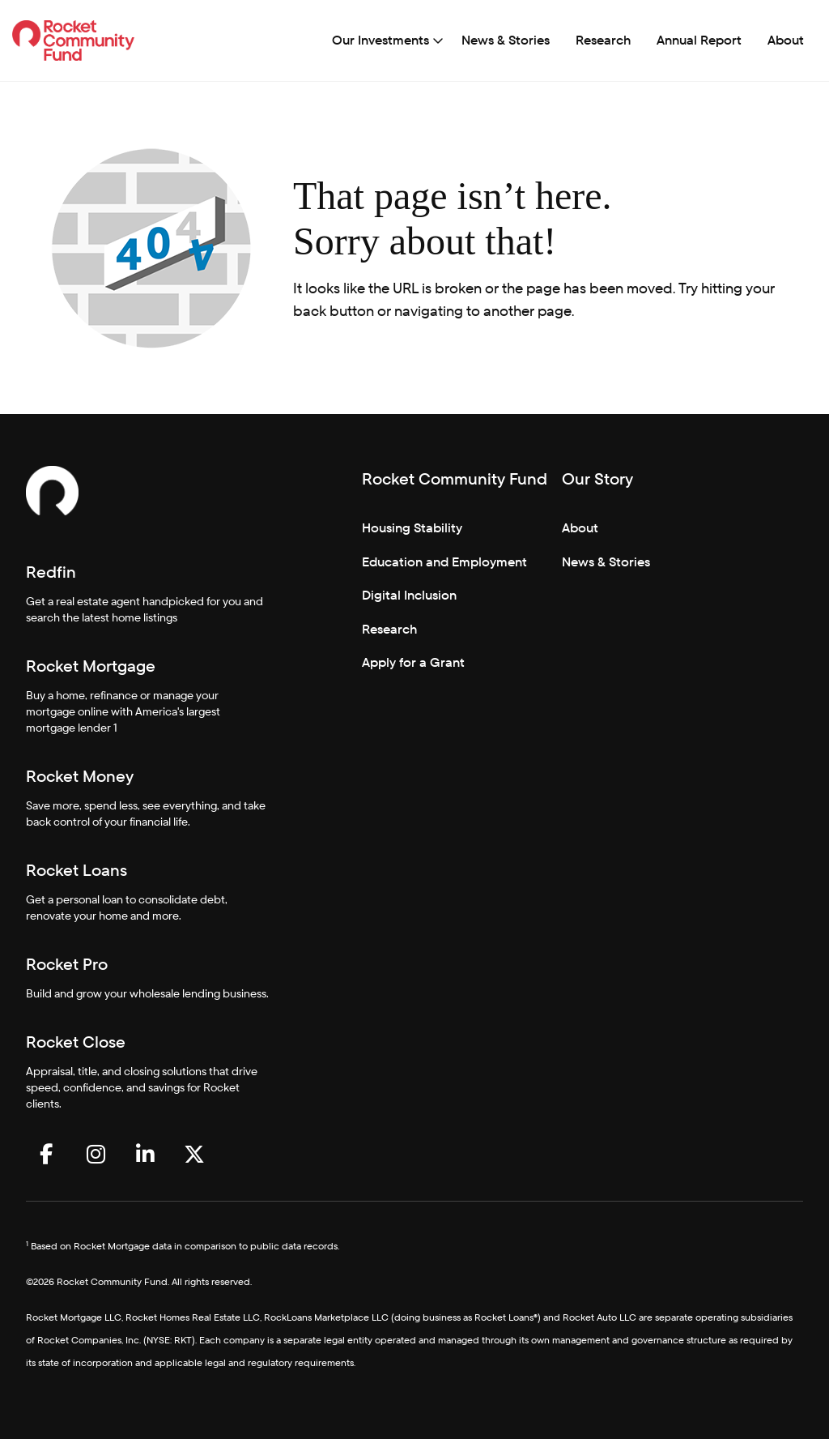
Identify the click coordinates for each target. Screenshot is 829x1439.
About (785, 40)
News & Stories (505, 40)
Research (603, 40)
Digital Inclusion (409, 595)
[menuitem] (384, 40)
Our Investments (380, 40)
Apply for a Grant (413, 662)
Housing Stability (412, 527)
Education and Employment (444, 561)
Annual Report (699, 40)
